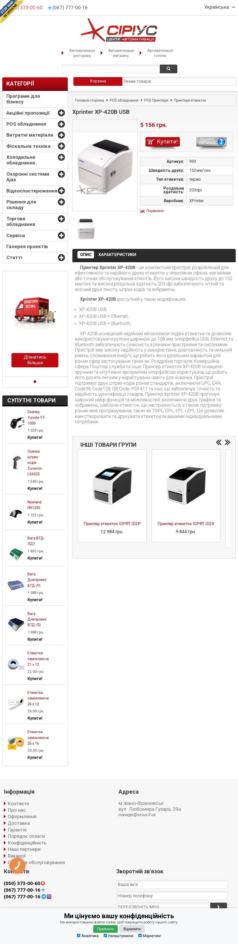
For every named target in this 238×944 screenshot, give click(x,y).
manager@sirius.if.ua (136, 814)
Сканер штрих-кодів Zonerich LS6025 (35, 462)
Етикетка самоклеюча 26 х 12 (38, 698)
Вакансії (16, 856)
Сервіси (15, 235)
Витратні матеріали (29, 135)
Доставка (19, 823)
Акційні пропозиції (27, 113)
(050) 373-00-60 (22, 883)
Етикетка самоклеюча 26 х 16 (38, 737)
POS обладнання (26, 124)
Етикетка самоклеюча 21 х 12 (38, 659)
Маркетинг (149, 936)
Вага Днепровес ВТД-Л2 (37, 619)
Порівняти (155, 211)
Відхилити (132, 929)
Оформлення (22, 816)
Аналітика (88, 936)
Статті (14, 257)
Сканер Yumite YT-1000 (36, 417)
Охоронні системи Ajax (27, 177)
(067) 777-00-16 (70, 7)
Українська (216, 7)
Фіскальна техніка (28, 146)
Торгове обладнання (20, 221)
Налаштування (118, 936)
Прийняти (105, 929)
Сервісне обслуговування (36, 862)
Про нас (17, 810)
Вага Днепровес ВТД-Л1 (37, 580)
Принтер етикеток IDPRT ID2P (112, 523)
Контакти (18, 803)
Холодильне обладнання (20, 160)
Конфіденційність (27, 843)
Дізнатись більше (35, 360)
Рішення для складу (21, 204)
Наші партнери (24, 849)
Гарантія (17, 830)
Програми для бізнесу (23, 99)
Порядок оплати (26, 836)
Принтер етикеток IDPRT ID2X (185, 523)
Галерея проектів (27, 246)
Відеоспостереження (31, 191)
